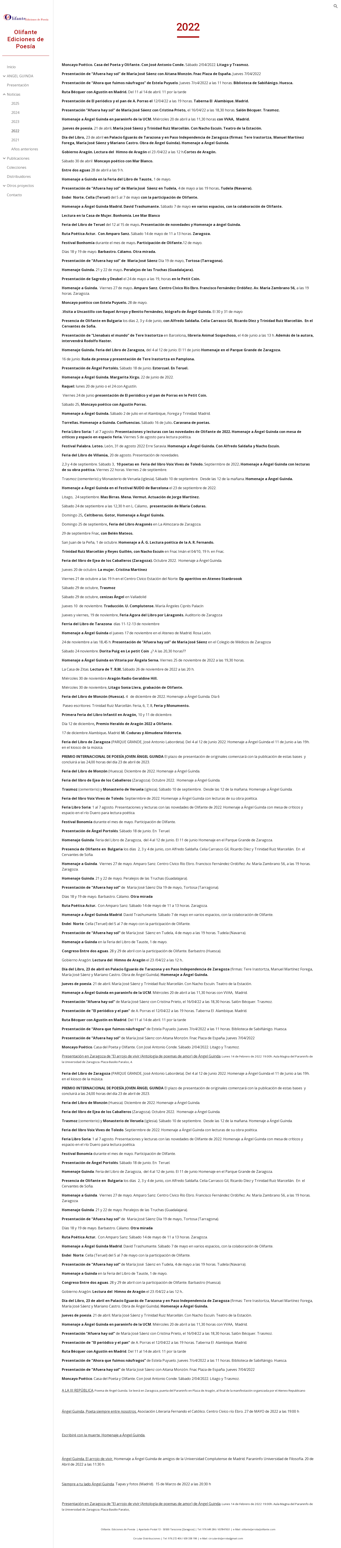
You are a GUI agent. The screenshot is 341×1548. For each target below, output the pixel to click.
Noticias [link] (15, 94)
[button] (335, 6)
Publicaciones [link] (20, 158)
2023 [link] (17, 121)
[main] (198, 29)
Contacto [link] (16, 194)
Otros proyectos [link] (22, 185)
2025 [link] (17, 103)
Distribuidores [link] (21, 176)
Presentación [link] (20, 85)
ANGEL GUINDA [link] (22, 76)
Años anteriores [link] (26, 149)
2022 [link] (17, 130)
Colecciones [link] (18, 167)
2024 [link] (17, 112)
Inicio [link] (13, 66)
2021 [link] (17, 140)
